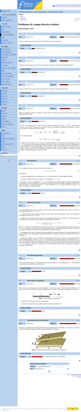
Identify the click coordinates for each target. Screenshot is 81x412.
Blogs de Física (5, 32)
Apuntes (4, 110)
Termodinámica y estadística (9, 54)
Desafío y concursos (7, 42)
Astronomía (5, 65)
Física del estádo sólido (7, 76)
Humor (3, 141)
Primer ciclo (5, 98)
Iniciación (4, 93)
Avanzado (4, 104)
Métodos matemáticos (7, 62)
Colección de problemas (74, 6)
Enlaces (4, 146)
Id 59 (78, 34)
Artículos (4, 116)
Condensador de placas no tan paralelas (55, 356)
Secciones (58, 6)
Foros (3, 29)
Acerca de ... (5, 149)
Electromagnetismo (6, 52)
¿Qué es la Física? (6, 26)
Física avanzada (6, 79)
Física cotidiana (6, 81)
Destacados (64, 6)
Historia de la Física (7, 84)
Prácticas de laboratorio (8, 124)
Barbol (22, 48)
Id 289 (78, 280)
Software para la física (7, 144)
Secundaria (4, 96)
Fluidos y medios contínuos (9, 68)
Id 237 (78, 255)
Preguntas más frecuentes (8, 138)
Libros (3, 37)
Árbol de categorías (6, 20)
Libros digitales (5, 121)
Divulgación (5, 90)
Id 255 (78, 202)
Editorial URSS (5, 133)
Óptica (3, 70)
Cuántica (4, 60)
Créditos (79, 377)
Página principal (6, 11)
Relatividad (4, 57)
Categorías (4, 17)
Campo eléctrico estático (55, 12)
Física (79, 374)
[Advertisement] (62, 2)
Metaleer (22, 193)
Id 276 (78, 320)
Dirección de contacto (76, 376)
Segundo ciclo (5, 101)
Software (4, 126)
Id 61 (78, 57)
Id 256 (78, 161)
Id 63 (78, 81)
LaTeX (3, 136)
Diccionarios (5, 40)
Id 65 (78, 105)
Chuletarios (4, 113)
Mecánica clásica (6, 49)
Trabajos (4, 118)
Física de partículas (6, 73)
